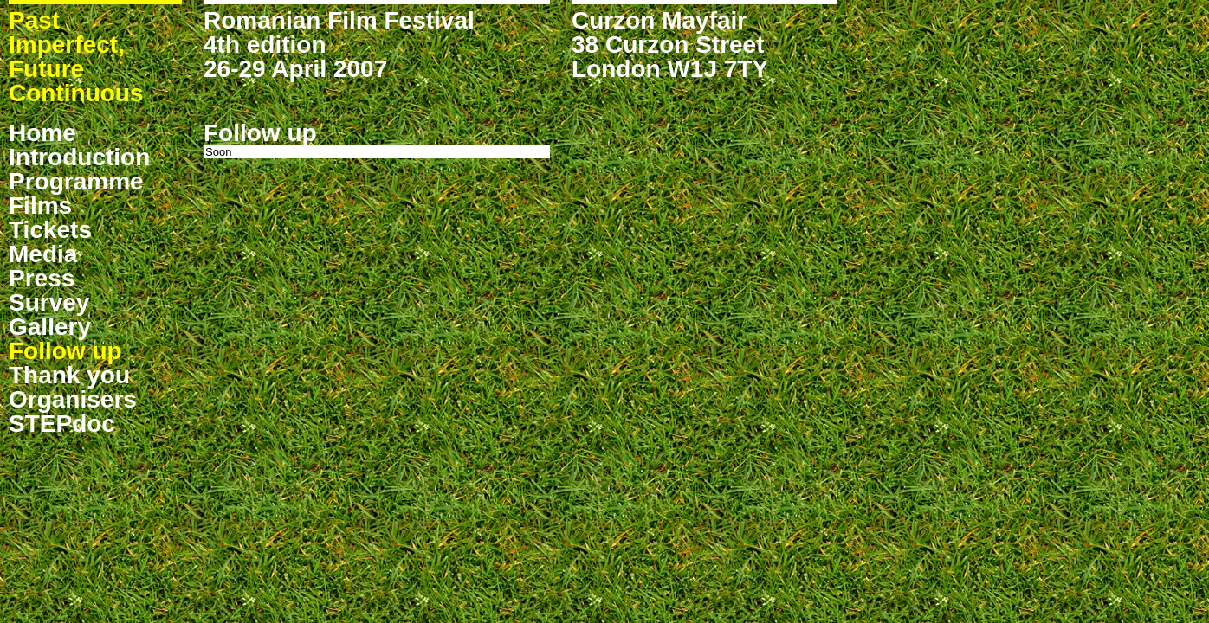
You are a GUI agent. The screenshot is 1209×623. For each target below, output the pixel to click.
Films (40, 205)
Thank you (69, 375)
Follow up (65, 350)
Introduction (79, 157)
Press (41, 278)
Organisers (73, 399)
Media (43, 254)
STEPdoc (62, 423)
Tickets (50, 229)
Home (42, 132)
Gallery (50, 326)
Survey (49, 302)
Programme (76, 181)
